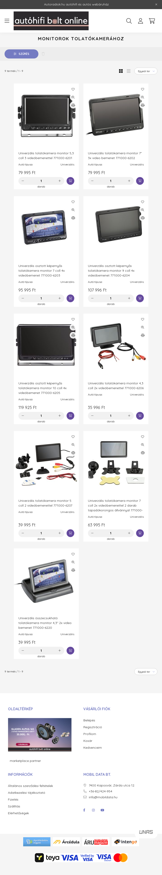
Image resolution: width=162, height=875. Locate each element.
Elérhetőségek (18, 822)
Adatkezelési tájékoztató (26, 802)
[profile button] (140, 20)
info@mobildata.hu (103, 807)
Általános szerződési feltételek (30, 795)
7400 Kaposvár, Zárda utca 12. (112, 795)
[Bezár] (156, 4)
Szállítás (14, 816)
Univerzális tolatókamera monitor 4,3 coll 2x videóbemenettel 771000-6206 (116, 395)
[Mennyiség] (41, 190)
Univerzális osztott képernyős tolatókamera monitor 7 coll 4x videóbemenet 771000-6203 (41, 280)
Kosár (87, 750)
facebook (84, 819)
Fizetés (13, 809)
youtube (102, 819)
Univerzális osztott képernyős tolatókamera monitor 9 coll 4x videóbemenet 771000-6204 (111, 280)
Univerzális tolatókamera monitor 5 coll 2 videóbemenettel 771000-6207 (45, 512)
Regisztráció (92, 736)
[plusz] (59, 190)
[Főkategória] (20, 39)
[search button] (129, 20)
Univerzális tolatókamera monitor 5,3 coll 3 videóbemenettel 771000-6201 (46, 164)
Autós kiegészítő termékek (56, 39)
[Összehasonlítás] (73, 114)
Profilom (89, 743)
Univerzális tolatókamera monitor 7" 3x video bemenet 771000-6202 (115, 164)
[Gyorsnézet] (73, 106)
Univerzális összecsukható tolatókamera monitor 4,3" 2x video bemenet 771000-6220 (45, 632)
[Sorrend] (145, 80)
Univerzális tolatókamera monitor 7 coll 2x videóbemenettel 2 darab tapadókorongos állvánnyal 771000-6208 (115, 517)
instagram (93, 819)
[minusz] (23, 190)
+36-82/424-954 (100, 801)
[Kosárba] (70, 190)
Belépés (89, 730)
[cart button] (151, 20)
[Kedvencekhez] (73, 98)
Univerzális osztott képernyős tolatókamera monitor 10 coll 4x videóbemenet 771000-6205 (42, 397)
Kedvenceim (92, 757)
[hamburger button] (6, 20)
